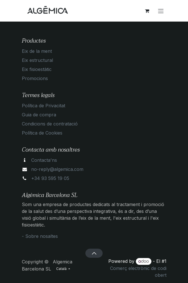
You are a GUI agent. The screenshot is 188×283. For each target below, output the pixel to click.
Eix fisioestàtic (37, 69)
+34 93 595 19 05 (50, 178)
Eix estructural (37, 60)
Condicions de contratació (50, 124)
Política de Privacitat (43, 105)
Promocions (35, 78)
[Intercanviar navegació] (160, 11)
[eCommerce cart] (147, 10)
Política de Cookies (42, 133)
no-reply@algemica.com (57, 169)
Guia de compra (39, 115)
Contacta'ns (44, 160)
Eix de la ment (37, 51)
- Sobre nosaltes (40, 236)
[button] (94, 253)
